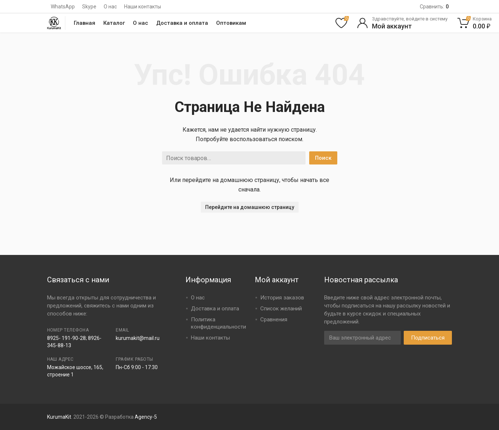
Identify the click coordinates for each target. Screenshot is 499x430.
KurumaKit (59, 417)
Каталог (114, 23)
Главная (84, 23)
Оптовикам (231, 23)
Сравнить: (434, 6)
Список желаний (281, 308)
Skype (89, 6)
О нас (110, 6)
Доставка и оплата (182, 23)
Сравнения (273, 319)
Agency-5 (146, 417)
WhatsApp (63, 6)
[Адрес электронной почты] (362, 338)
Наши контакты (142, 6)
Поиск (323, 158)
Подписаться (428, 337)
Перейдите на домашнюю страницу (249, 207)
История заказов (282, 297)
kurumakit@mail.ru (138, 338)
